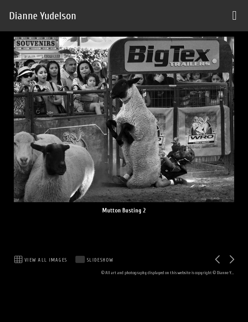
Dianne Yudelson (42, 16)
